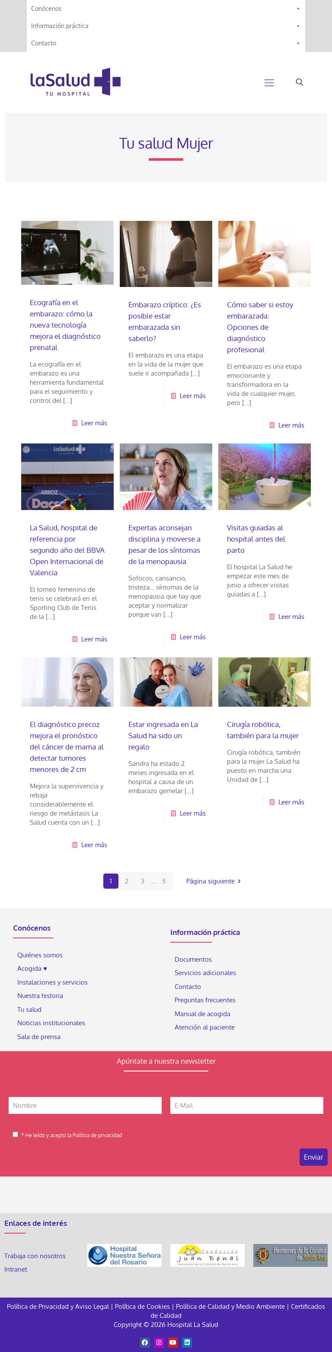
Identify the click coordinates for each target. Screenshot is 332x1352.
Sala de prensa (39, 1037)
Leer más (94, 423)
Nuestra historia (40, 996)
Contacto (166, 43)
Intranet (16, 1269)
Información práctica (166, 26)
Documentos (193, 959)
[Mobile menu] (269, 82)
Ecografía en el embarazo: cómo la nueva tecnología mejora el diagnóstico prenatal (65, 325)
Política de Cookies (142, 1306)
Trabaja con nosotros (35, 1256)
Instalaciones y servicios (52, 982)
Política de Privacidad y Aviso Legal (59, 1306)
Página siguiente (215, 881)
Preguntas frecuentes (205, 1000)
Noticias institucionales (51, 1023)
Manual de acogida (202, 1014)
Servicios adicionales (205, 973)
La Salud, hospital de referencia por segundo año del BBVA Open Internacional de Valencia (67, 550)
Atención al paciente (205, 1027)
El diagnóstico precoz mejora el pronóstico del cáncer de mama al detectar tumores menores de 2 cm (67, 747)
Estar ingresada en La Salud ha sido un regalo (163, 735)
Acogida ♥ (32, 968)
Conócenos (166, 8)
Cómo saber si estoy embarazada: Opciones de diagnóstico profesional (260, 327)
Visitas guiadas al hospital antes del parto (256, 539)
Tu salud (29, 1009)
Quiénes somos (40, 955)
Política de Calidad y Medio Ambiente (230, 1306)
